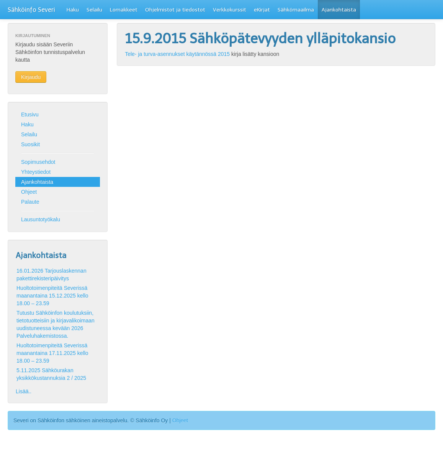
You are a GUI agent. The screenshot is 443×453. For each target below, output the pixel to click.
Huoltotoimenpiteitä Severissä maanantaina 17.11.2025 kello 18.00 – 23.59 (52, 353)
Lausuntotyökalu (40, 219)
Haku (73, 10)
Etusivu (30, 114)
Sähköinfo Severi (31, 9)
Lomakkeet (123, 10)
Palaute (30, 202)
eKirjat (262, 10)
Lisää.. (23, 391)
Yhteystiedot (36, 172)
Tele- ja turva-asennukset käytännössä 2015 (177, 54)
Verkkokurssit (229, 10)
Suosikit (30, 144)
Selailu (94, 10)
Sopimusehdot (38, 162)
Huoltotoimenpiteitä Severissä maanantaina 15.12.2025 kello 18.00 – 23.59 (52, 295)
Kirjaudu (31, 77)
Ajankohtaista (339, 10)
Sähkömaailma (296, 10)
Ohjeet (29, 192)
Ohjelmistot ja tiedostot (175, 10)
